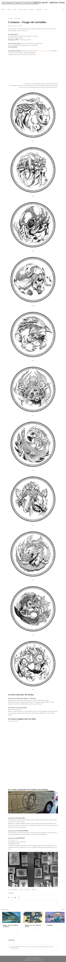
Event (15, 9)
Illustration (31, 9)
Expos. (9, 9)
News (46, 9)
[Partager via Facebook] (8, 897)
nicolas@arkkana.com (27, 960)
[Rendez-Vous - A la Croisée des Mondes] (33, 917)
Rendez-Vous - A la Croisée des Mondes (33, 926)
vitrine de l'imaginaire (13, 889)
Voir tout (63, 909)
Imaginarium (39, 9)
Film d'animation (22, 9)
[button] (63, 9)
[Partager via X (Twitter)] (12, 897)
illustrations (27, 889)
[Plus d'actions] (57, 18)
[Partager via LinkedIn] (15, 897)
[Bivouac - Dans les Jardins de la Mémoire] (11, 917)
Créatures (34, 889)
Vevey (21, 889)
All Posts (3, 9)
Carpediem (50, 925)
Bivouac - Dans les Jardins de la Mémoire (10, 926)
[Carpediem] (55, 917)
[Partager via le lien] (18, 897)
